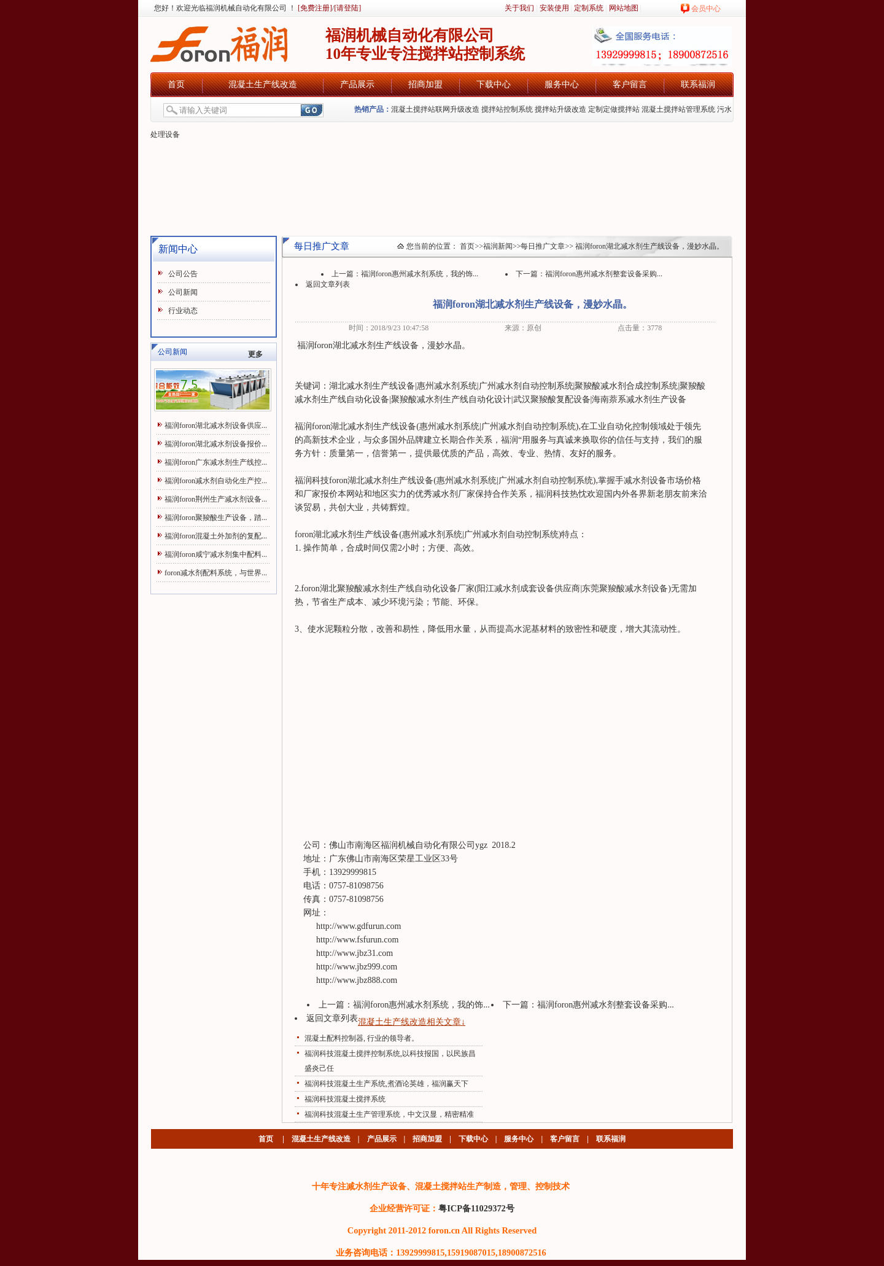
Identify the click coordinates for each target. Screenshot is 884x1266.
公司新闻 (183, 292)
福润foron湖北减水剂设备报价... (216, 444)
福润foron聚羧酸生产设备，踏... (216, 517)
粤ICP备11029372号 (476, 1208)
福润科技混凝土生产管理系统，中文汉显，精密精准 (389, 1114)
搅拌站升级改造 (560, 109)
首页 (176, 84)
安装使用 (554, 8)
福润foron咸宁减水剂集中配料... (216, 554)
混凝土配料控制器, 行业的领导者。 (361, 1038)
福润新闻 (498, 246)
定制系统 (588, 8)
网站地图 (623, 8)
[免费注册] (314, 8)
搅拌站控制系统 (507, 109)
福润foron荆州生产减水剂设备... (216, 499)
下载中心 (493, 84)
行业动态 (183, 310)
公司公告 (183, 274)
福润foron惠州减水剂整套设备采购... (603, 274)
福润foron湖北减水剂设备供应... (216, 425)
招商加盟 (425, 84)
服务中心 (562, 84)
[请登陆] (347, 8)
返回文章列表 (328, 284)
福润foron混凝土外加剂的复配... (216, 536)
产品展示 (357, 84)
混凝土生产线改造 (262, 84)
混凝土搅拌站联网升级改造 (435, 109)
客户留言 (630, 84)
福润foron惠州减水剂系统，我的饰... (419, 274)
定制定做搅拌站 (614, 109)
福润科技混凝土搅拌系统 (345, 1099)
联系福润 (698, 84)
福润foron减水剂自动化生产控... (216, 480)
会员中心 (706, 8)
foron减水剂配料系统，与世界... (216, 573)
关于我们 (519, 8)
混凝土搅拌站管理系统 (678, 109)
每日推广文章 (543, 246)
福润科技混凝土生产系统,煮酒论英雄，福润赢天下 (386, 1083)
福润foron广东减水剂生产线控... (216, 462)
